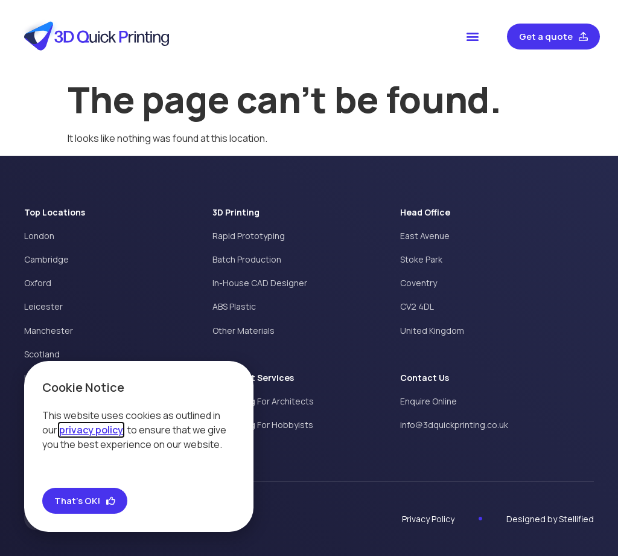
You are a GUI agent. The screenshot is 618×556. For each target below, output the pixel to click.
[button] (473, 36)
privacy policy (91, 429)
